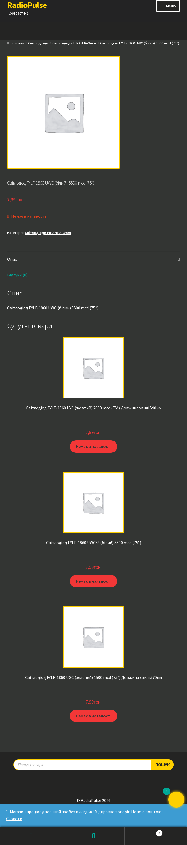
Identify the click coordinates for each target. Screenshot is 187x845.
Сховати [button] (14, 818)
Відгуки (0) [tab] (17, 275)
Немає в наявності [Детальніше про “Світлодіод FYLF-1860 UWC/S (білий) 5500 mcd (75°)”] (93, 581)
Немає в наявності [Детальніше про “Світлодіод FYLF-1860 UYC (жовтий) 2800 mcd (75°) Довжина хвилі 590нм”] (93, 446)
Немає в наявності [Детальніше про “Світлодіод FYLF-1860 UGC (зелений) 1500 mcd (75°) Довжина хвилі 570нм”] (93, 716)
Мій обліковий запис (31, 836)
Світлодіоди (38, 43)
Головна (17, 43)
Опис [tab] (12, 259)
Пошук (93, 836)
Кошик (144, 832)
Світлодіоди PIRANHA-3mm (74, 43)
